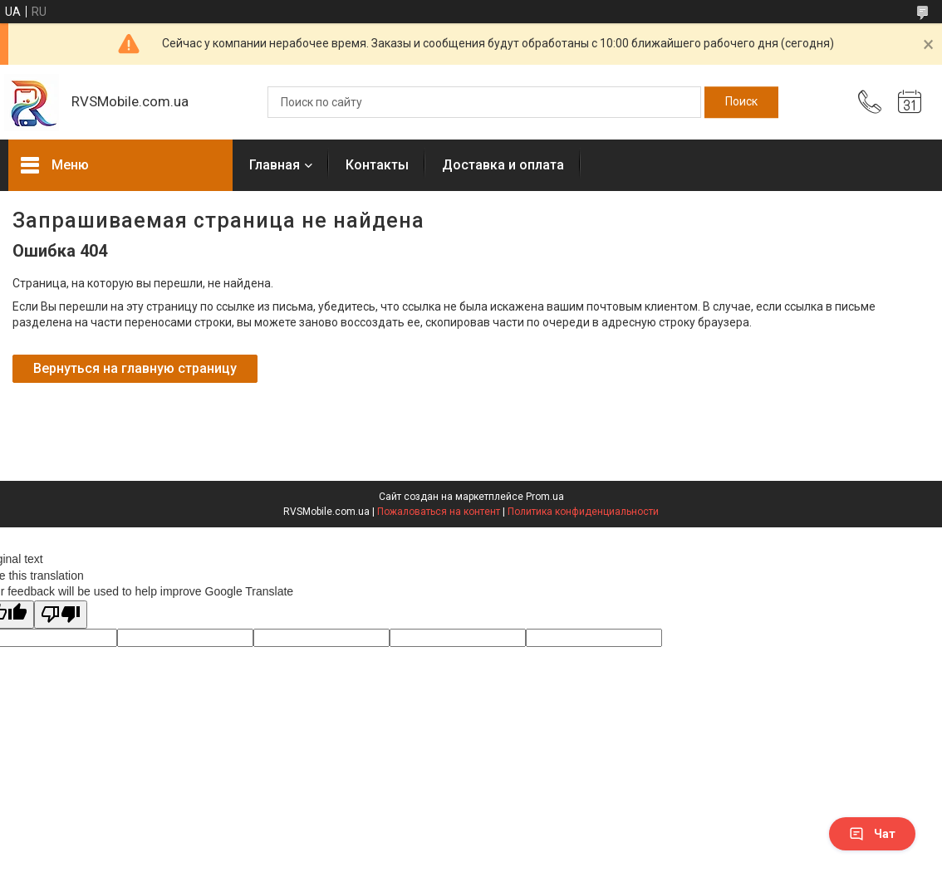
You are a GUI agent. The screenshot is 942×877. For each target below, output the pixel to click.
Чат (872, 833)
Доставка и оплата (503, 165)
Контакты (377, 165)
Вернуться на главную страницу (135, 368)
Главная (274, 165)
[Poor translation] (60, 615)
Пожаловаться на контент (438, 511)
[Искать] (741, 102)
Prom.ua (545, 496)
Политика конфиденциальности (583, 511)
